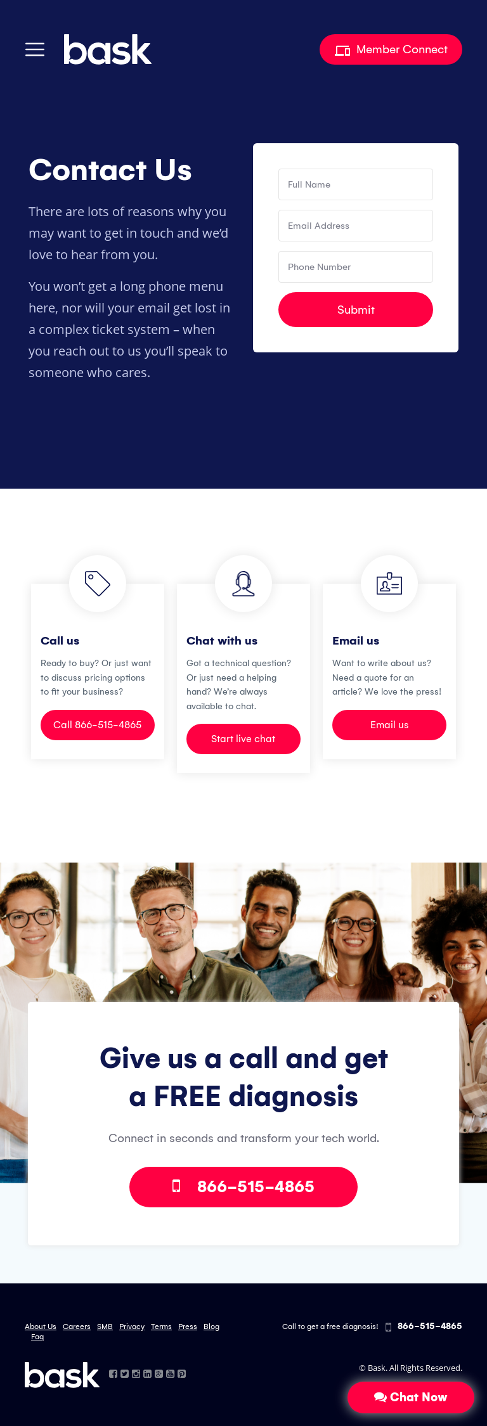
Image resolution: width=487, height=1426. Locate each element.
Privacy (132, 1326)
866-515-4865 (243, 1187)
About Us (40, 1326)
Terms (161, 1326)
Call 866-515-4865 (97, 725)
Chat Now (411, 1397)
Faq (37, 1336)
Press (187, 1326)
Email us (389, 725)
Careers (77, 1326)
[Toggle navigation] (35, 49)
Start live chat (243, 739)
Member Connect (391, 49)
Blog (211, 1326)
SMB (105, 1326)
